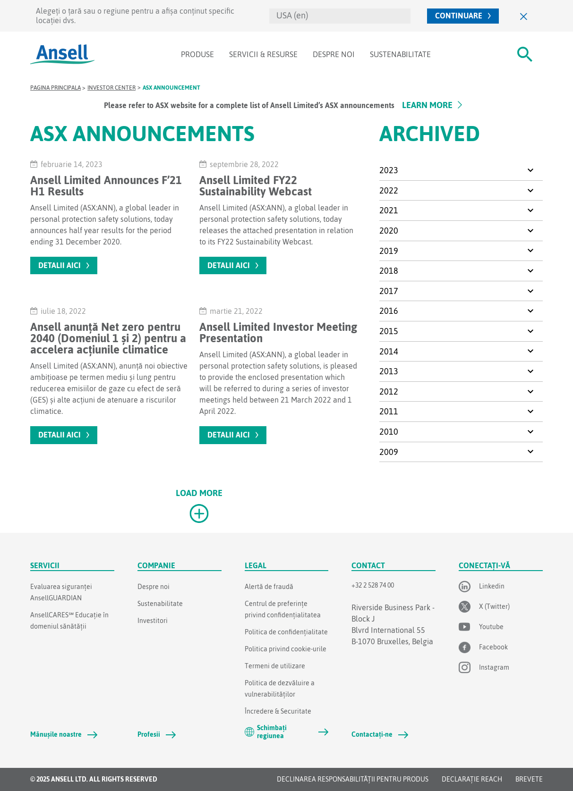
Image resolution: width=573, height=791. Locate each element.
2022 (388, 190)
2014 (388, 351)
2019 (388, 251)
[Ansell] (62, 54)
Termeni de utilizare (275, 666)
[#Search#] (524, 54)
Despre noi (334, 54)
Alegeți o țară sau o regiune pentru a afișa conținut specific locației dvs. (135, 15)
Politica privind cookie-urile (285, 649)
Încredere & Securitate (278, 711)
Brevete (529, 779)
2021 (388, 210)
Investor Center (111, 87)
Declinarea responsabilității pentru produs (352, 779)
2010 (388, 432)
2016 (388, 311)
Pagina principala (55, 87)
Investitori (152, 620)
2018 (388, 271)
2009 (388, 452)
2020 (388, 231)
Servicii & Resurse (263, 54)
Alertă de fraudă (269, 586)
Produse (197, 54)
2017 (388, 291)
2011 (388, 411)
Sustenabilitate (400, 54)
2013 (388, 371)
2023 (388, 170)
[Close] (523, 16)
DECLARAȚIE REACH (472, 779)
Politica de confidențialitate (286, 632)
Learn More (427, 105)
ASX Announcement (171, 87)
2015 (388, 331)
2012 (388, 391)
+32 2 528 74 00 (372, 585)
